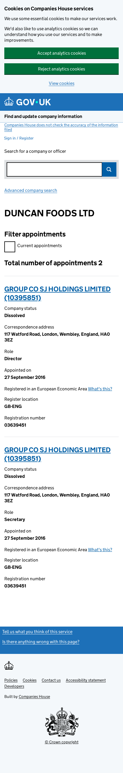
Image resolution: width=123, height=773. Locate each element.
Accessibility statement (86, 680)
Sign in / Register (19, 138)
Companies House (34, 696)
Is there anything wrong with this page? (40, 641)
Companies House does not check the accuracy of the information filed (61, 127)
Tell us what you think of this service (37, 631)
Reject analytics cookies (61, 69)
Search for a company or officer (35, 151)
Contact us (51, 680)
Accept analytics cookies (61, 53)
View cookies (61, 83)
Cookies (29, 680)
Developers (14, 686)
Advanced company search (30, 190)
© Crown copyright (61, 742)
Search (109, 169)
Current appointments (33, 246)
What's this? (100, 389)
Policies (11, 680)
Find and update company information (43, 116)
